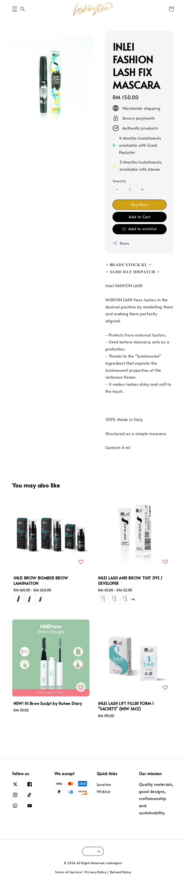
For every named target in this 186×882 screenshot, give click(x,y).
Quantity (119, 181)
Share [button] (121, 243)
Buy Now (139, 204)
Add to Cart (139, 216)
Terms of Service (68, 872)
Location (104, 784)
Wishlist (104, 791)
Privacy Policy (96, 872)
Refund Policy (120, 872)
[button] (14, 9)
